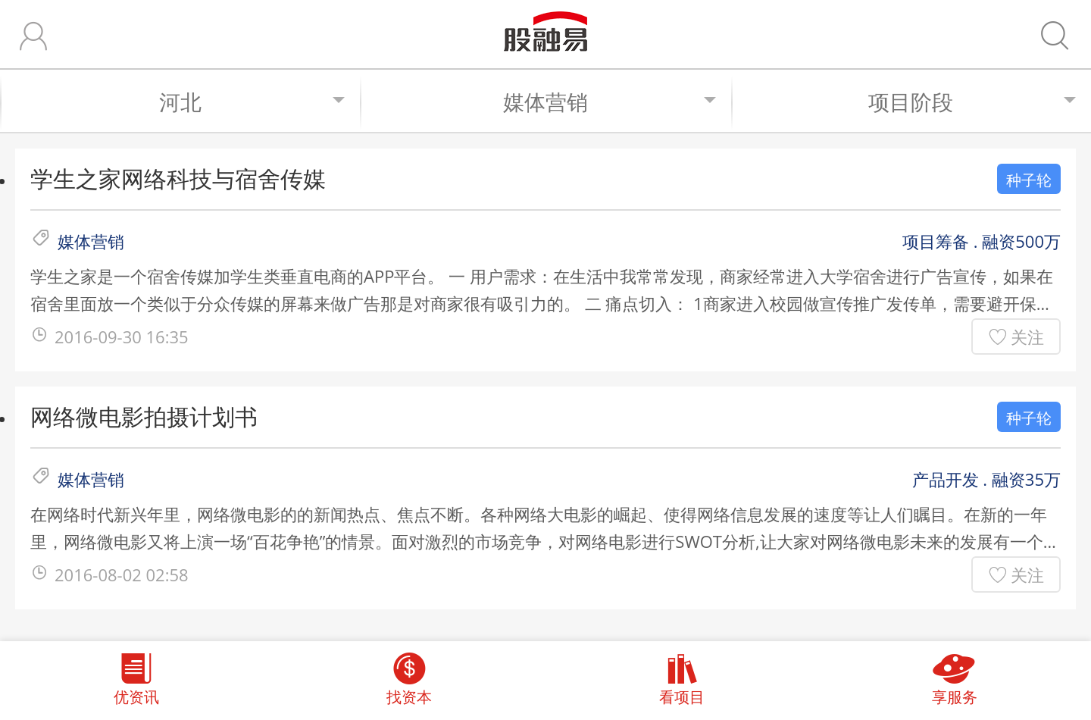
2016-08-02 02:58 (122, 574)
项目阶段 (972, 101)
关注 (1027, 336)
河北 (252, 101)
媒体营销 (609, 101)
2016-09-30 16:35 (122, 336)
